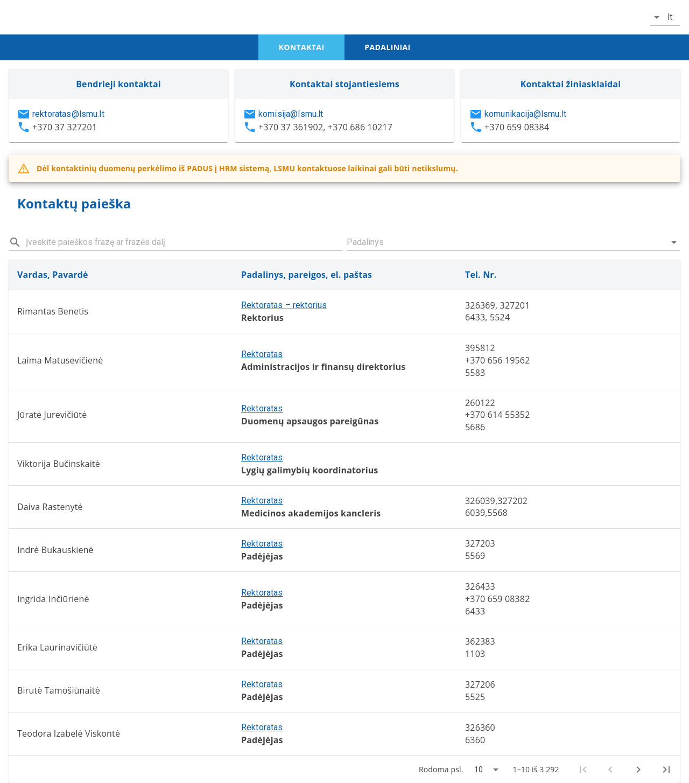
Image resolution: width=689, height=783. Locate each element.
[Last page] (666, 769)
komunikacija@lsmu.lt (525, 114)
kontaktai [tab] (302, 47)
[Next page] (638, 769)
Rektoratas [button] (262, 354)
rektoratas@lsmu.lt (68, 114)
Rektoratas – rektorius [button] (284, 305)
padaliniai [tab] (387, 47)
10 (478, 769)
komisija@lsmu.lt (290, 114)
